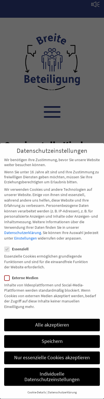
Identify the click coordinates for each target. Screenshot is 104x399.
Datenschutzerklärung (22, 228)
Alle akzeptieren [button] (52, 321)
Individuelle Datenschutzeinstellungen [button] (52, 372)
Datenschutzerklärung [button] (62, 388)
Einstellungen (25, 234)
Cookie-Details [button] (36, 388)
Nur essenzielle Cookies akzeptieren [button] (52, 354)
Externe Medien (23, 273)
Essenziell (18, 244)
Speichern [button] (52, 337)
